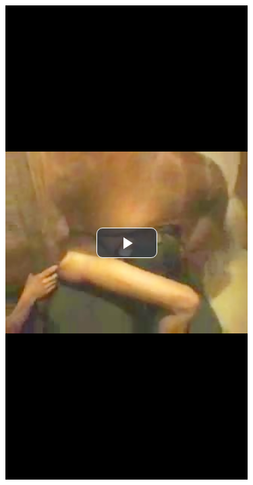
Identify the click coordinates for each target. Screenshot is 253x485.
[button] (126, 243)
